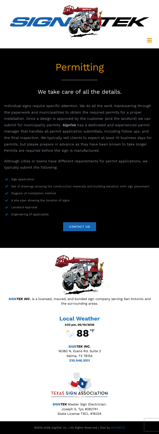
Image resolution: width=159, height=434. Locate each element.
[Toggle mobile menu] (150, 40)
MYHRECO (118, 427)
